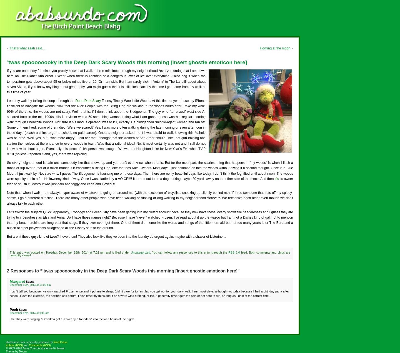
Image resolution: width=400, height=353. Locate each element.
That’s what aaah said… (28, 48)
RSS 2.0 (234, 252)
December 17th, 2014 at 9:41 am (29, 312)
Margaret (17, 281)
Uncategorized (140, 252)
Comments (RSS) (40, 345)
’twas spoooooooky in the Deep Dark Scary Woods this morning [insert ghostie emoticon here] (127, 62)
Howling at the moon (275, 48)
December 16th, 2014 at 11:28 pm (30, 284)
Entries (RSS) (14, 345)
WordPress (60, 342)
